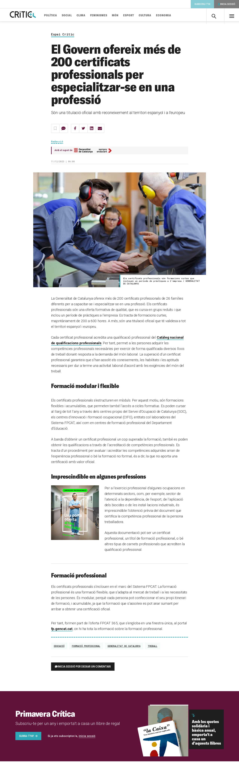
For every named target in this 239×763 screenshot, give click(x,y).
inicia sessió (87, 737)
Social (73, 15)
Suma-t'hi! (26, 737)
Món (121, 15)
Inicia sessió (227, 4)
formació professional (86, 647)
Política (57, 15)
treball (152, 647)
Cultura (151, 15)
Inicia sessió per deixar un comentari (84, 668)
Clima (87, 15)
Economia (170, 15)
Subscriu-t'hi (202, 4)
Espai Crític (62, 36)
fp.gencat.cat (62, 630)
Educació (59, 647)
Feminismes (105, 15)
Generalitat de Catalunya (124, 647)
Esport (135, 15)
